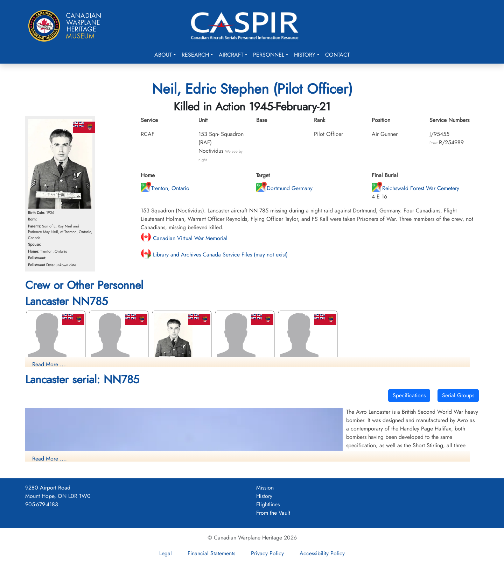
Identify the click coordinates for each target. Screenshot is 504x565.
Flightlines (268, 504)
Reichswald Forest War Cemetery (415, 188)
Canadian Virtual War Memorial (184, 238)
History (304, 55)
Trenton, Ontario (165, 188)
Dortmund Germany (284, 188)
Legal (165, 553)
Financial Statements (211, 553)
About (163, 55)
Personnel (268, 55)
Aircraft (231, 55)
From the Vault (273, 513)
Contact (337, 55)
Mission (265, 488)
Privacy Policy (267, 553)
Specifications (409, 395)
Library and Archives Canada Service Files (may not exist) (214, 255)
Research (195, 55)
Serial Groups (458, 395)
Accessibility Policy (322, 553)
